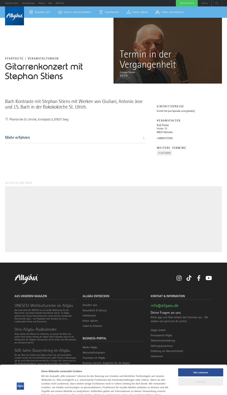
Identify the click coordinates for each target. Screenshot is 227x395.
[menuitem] (39, 12)
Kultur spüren (90, 320)
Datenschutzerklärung (163, 340)
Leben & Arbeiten (92, 325)
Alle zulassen (200, 350)
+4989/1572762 (165, 138)
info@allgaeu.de (164, 305)
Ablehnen (200, 359)
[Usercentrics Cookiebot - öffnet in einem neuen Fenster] (20, 389)
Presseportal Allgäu (161, 335)
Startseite (14, 58)
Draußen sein (90, 305)
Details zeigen (49, 388)
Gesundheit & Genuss (95, 310)
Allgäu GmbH (158, 330)
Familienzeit (89, 315)
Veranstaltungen (43, 58)
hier (160, 317)
